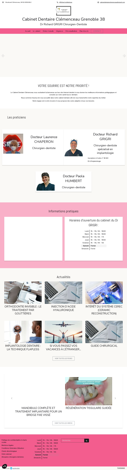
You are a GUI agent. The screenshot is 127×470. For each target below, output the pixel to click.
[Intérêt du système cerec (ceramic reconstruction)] (104, 293)
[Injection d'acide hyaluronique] (63, 293)
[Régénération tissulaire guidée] (88, 391)
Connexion (121, 468)
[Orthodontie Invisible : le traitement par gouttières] (23, 293)
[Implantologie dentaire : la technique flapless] (23, 332)
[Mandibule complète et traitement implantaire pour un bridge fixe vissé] (38, 391)
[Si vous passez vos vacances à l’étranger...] (63, 332)
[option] (63, 55)
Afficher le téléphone (65, 2)
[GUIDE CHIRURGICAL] (104, 332)
